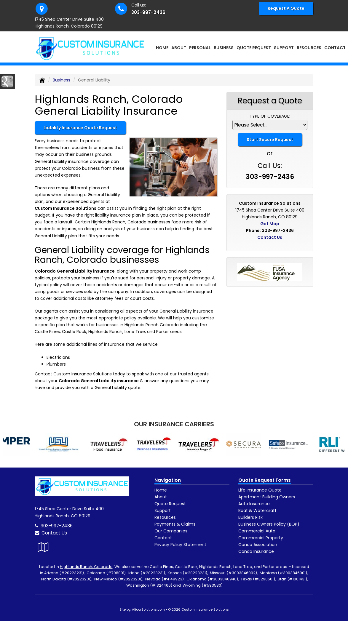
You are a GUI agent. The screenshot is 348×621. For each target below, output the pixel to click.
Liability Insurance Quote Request (80, 128)
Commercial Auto (256, 531)
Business (61, 80)
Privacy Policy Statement (180, 545)
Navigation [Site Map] (167, 480)
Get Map (269, 224)
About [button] (178, 48)
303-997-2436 (148, 12)
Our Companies (170, 531)
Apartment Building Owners (266, 497)
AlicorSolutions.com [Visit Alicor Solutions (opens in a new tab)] (148, 609)
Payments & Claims (174, 524)
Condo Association (257, 545)
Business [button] (224, 48)
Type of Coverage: (270, 116)
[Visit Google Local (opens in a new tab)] (43, 547)
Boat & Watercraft (257, 510)
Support (162, 510)
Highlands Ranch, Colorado (86, 566)
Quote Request (170, 504)
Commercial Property (260, 538)
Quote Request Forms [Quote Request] (264, 480)
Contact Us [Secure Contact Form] (269, 237)
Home (162, 48)
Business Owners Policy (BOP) (268, 524)
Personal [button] (200, 48)
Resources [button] (309, 48)
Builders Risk (250, 517)
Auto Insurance (254, 504)
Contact (335, 48)
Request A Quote (286, 8)
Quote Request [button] (254, 48)
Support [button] (284, 48)
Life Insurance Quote (260, 490)
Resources (165, 517)
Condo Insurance (256, 551)
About (160, 497)
